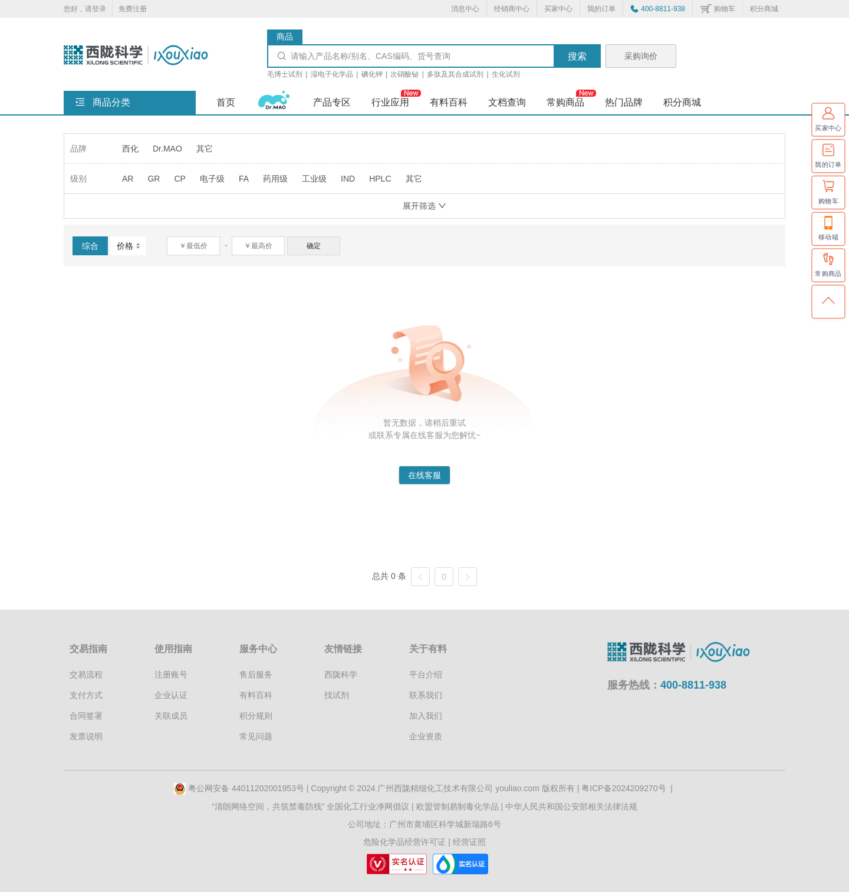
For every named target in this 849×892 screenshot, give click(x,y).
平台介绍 (425, 674)
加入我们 (425, 715)
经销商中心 (511, 9)
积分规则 (255, 715)
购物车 (724, 9)
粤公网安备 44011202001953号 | (242, 788)
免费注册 (133, 9)
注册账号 (170, 674)
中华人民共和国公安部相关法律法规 (571, 806)
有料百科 (255, 695)
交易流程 (86, 674)
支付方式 (86, 695)
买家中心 (558, 9)
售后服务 (255, 674)
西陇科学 (340, 674)
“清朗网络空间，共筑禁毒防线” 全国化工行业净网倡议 (310, 806)
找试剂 (336, 695)
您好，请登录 (85, 9)
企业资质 (425, 736)
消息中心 (465, 9)
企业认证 (170, 695)
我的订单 (601, 9)
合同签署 (86, 715)
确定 (314, 246)
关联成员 (170, 715)
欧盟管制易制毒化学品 (457, 806)
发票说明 (86, 736)
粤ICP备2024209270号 (623, 788)
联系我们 (425, 695)
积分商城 (764, 9)
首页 (225, 102)
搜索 (577, 56)
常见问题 (255, 736)
